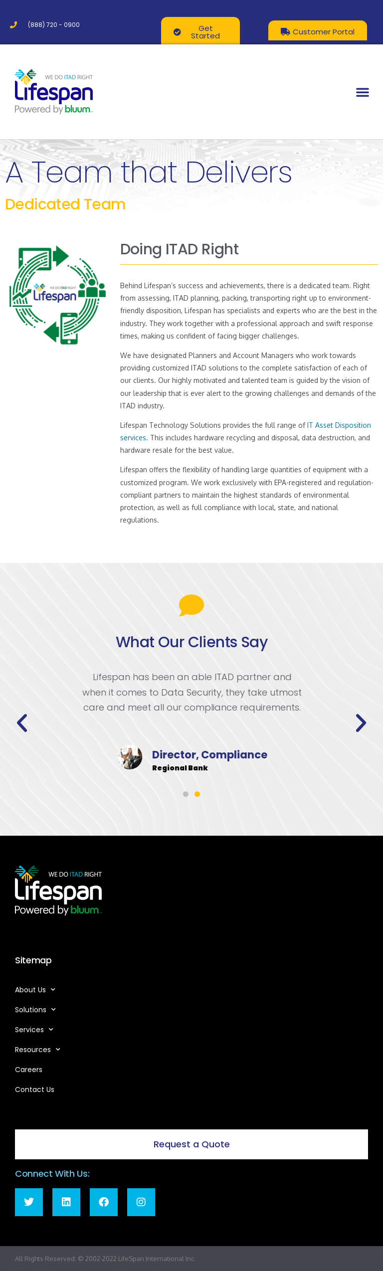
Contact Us (34, 1089)
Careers (28, 1070)
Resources (37, 1049)
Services (34, 1029)
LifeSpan (130, 1259)
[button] (362, 91)
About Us (35, 989)
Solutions (35, 1009)
